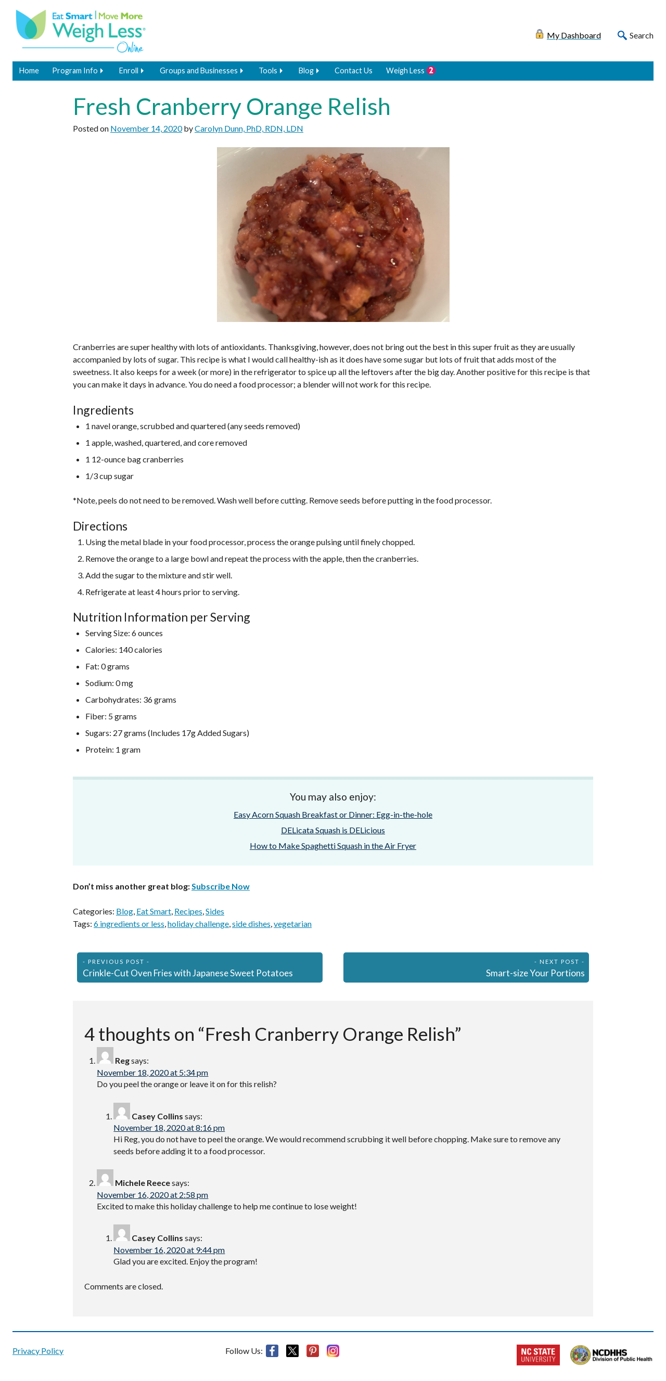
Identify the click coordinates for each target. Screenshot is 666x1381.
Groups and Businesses (199, 70)
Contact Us (354, 70)
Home (29, 70)
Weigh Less (405, 70)
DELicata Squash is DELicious (333, 830)
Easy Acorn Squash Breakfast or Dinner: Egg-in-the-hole (333, 814)
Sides (215, 911)
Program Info (75, 70)
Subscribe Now (220, 886)
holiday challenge (198, 923)
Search (642, 35)
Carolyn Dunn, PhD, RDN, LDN (249, 128)
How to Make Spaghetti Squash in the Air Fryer (333, 845)
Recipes (188, 911)
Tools (268, 70)
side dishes (251, 923)
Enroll (128, 70)
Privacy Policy (37, 1351)
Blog (306, 70)
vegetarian (293, 923)
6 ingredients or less (129, 923)
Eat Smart (153, 911)
